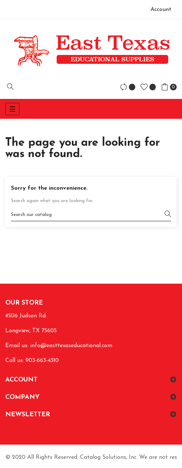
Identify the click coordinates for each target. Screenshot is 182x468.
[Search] (91, 214)
